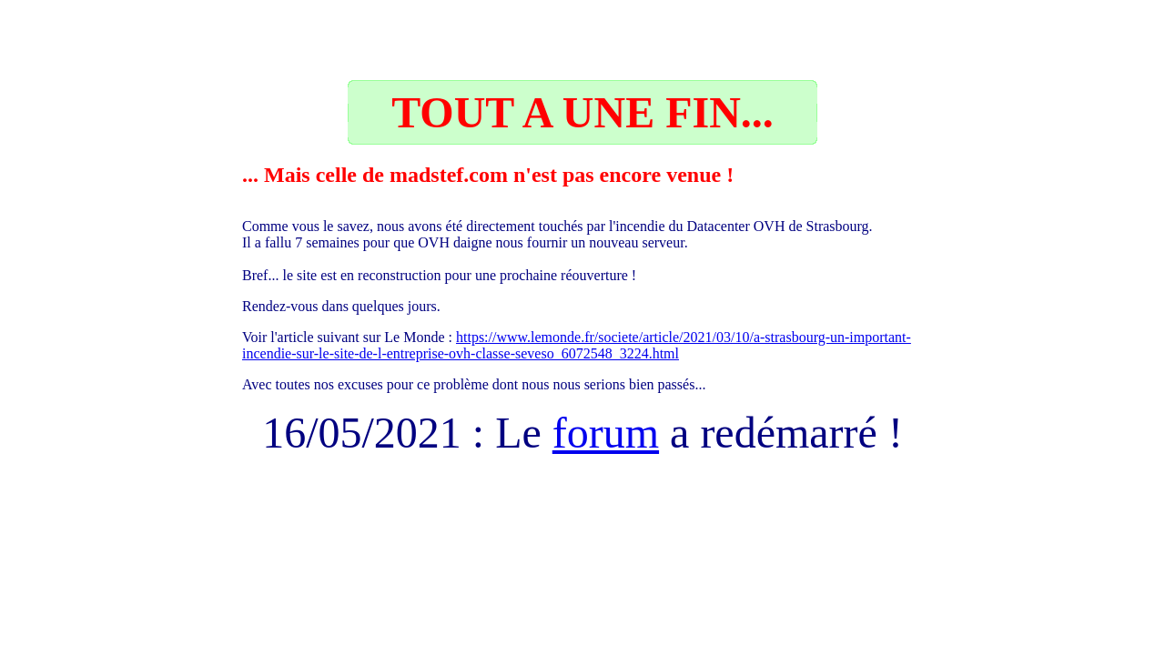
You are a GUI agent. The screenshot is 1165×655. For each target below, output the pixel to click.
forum (605, 432)
